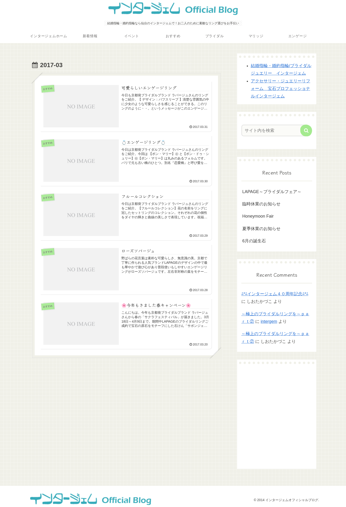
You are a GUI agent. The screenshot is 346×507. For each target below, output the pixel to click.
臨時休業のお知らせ (261, 204)
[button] (306, 130)
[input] (273, 130)
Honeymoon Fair (258, 216)
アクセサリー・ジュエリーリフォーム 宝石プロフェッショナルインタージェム (280, 89)
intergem (269, 321)
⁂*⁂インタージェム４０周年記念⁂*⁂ (274, 294)
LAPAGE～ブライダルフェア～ (271, 191)
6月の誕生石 (254, 241)
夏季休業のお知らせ (261, 228)
